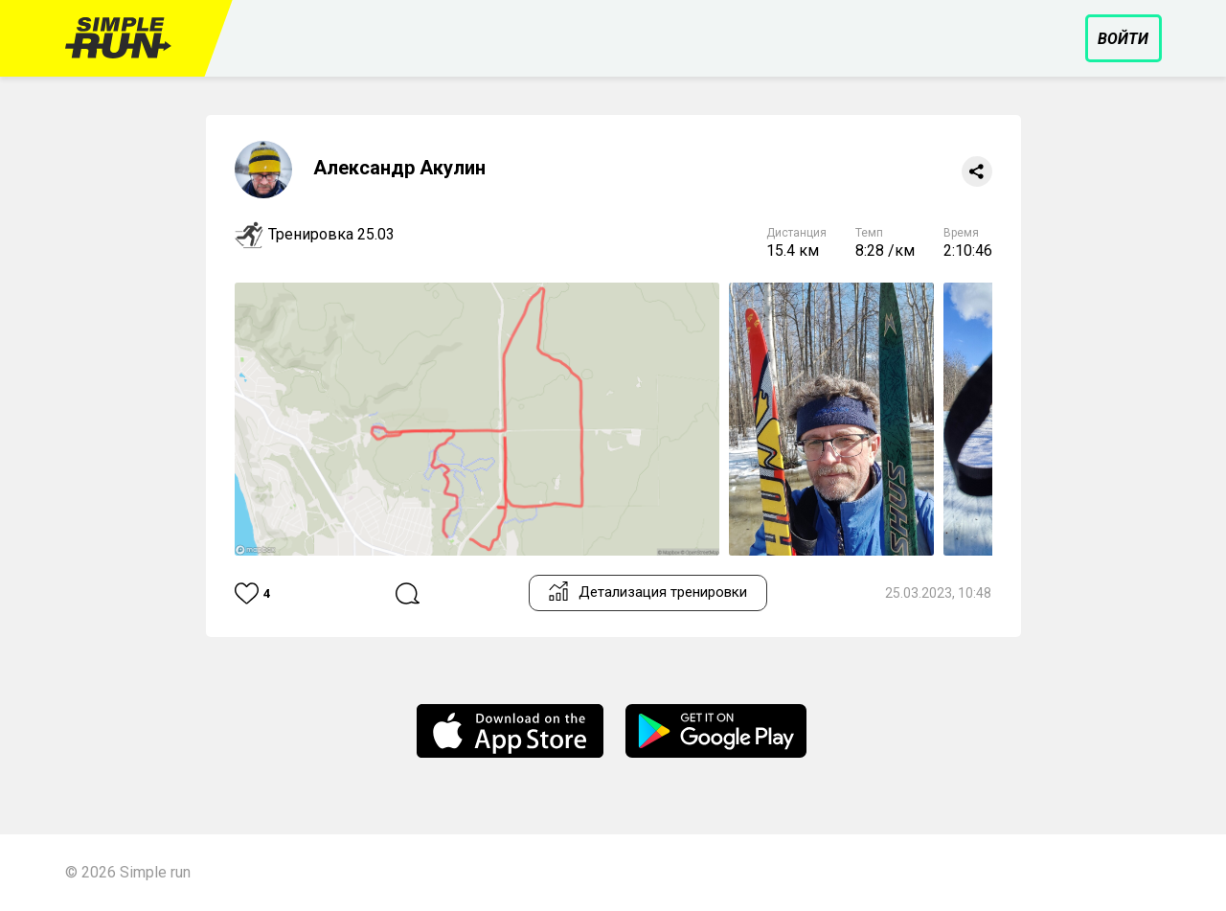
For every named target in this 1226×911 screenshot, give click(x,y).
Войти (1123, 39)
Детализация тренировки (648, 591)
